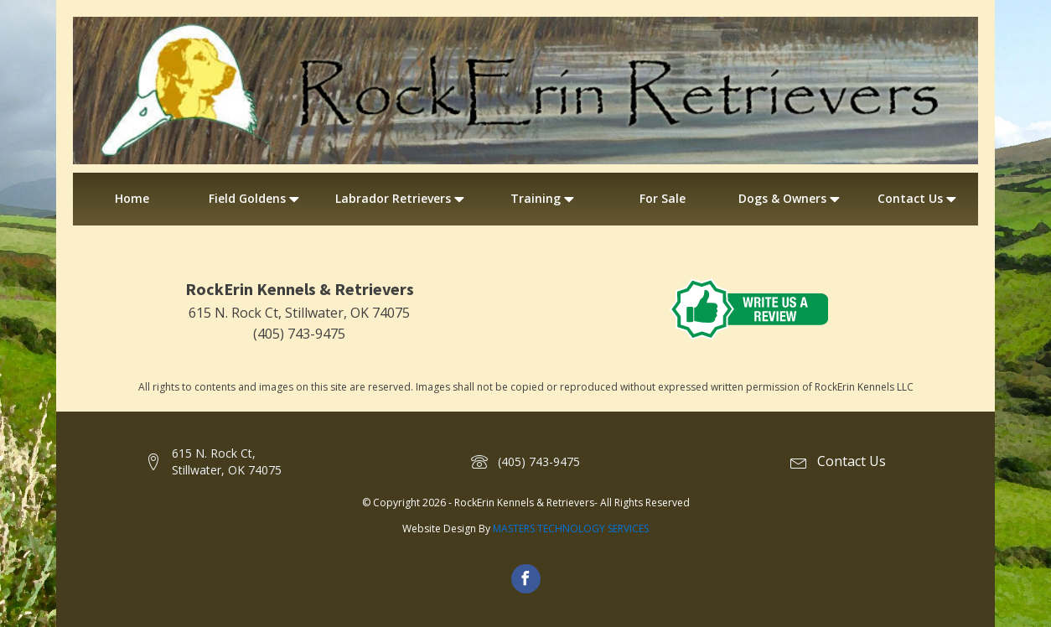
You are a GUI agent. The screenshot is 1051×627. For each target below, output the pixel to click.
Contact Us (919, 198)
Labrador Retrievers (401, 198)
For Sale (662, 198)
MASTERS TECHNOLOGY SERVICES (571, 528)
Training (543, 198)
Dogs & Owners (790, 198)
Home (132, 198)
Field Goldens (256, 198)
